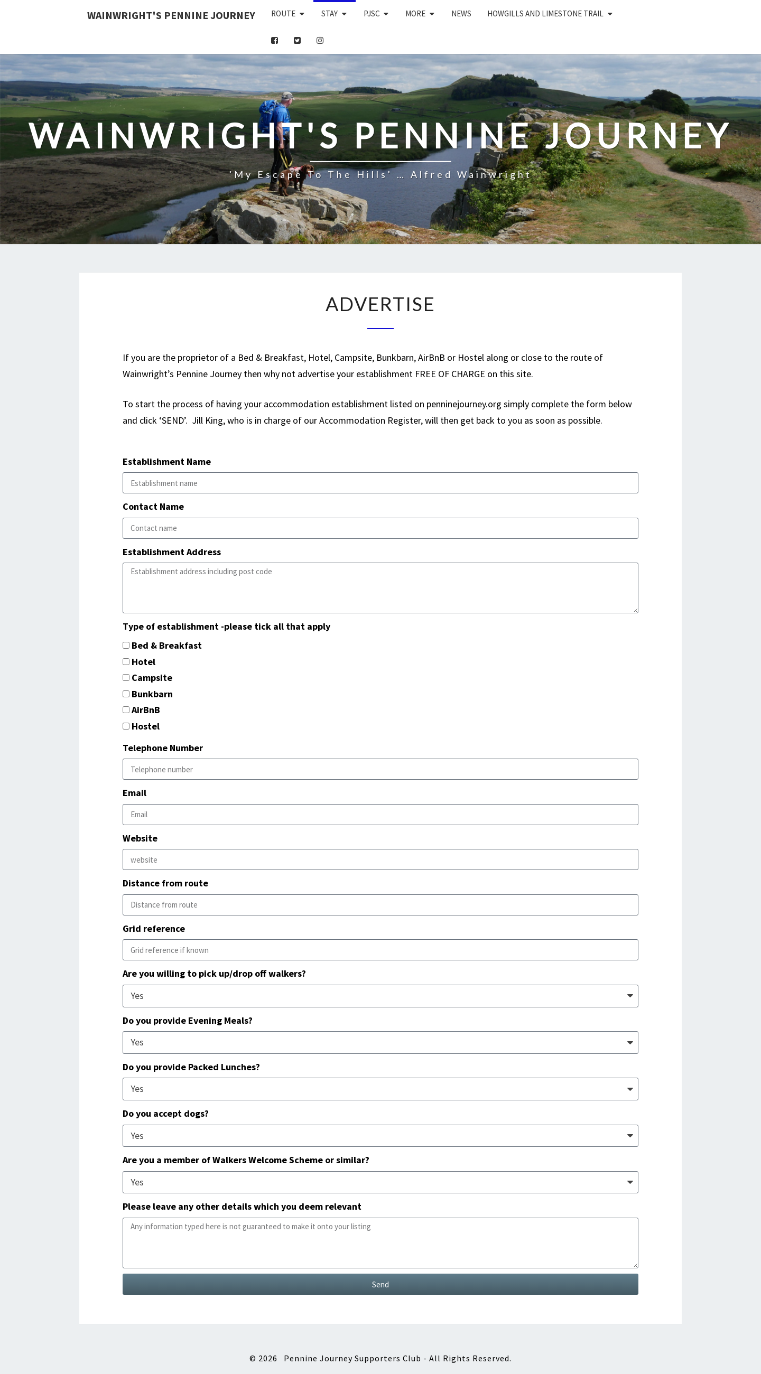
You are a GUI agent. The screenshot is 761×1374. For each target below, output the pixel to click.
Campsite (152, 677)
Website (140, 838)
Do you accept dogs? (166, 1113)
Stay (329, 13)
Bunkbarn (152, 694)
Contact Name (153, 506)
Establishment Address (172, 552)
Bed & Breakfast (167, 645)
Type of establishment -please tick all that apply (226, 626)
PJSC (372, 13)
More (415, 13)
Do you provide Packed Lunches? (191, 1067)
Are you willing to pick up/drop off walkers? (214, 973)
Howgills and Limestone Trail (545, 13)
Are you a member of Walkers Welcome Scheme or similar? (246, 1160)
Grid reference (154, 928)
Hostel (146, 726)
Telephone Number (163, 748)
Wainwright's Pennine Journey (171, 15)
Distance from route (165, 883)
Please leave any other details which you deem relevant (242, 1206)
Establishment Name (167, 461)
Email (134, 793)
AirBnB (146, 710)
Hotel (143, 662)
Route (283, 13)
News (461, 13)
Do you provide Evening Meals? (188, 1020)
